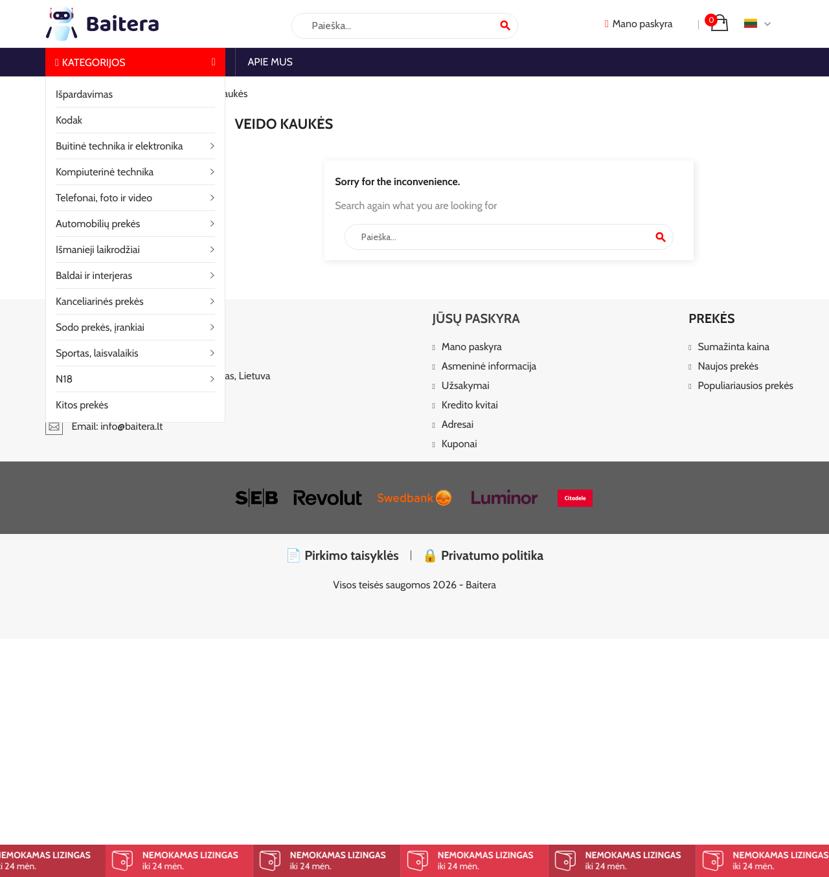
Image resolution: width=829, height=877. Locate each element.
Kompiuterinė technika (104, 172)
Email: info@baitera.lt (104, 426)
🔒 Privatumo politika (483, 555)
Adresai (457, 424)
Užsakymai (466, 386)
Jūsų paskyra (475, 318)
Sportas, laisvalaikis (97, 353)
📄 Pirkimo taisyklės (342, 555)
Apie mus (270, 62)
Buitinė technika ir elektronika (119, 146)
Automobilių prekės (98, 223)
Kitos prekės (82, 405)
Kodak (69, 120)
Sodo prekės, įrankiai (100, 327)
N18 (64, 379)
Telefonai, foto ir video (104, 198)
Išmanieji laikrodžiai (98, 249)
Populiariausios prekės (745, 386)
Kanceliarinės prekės (100, 301)
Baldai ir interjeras (94, 275)
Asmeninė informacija (489, 366)
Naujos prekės (728, 366)
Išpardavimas (84, 94)
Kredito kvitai (470, 405)
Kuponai (459, 444)
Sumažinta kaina (734, 347)
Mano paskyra (472, 347)
